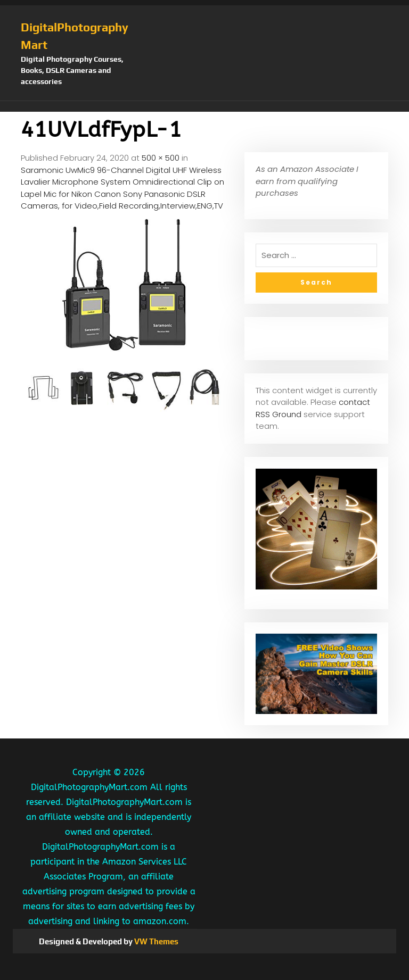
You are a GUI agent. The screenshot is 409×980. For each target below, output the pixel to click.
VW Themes (155, 941)
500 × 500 (160, 157)
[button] (204, 106)
